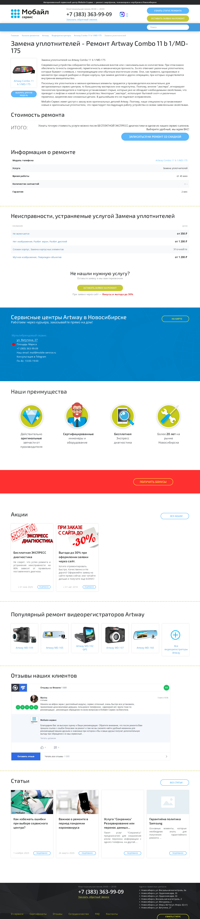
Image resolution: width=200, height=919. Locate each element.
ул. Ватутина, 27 (27, 340)
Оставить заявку (168, 18)
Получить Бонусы (153, 481)
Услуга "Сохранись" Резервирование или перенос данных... (119, 823)
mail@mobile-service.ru (43, 352)
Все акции (173, 516)
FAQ (97, 913)
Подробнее (44, 587)
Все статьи (173, 782)
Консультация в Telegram (31, 356)
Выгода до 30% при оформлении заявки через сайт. (73, 557)
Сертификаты (38, 913)
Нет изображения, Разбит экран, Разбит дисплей (40, 241)
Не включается (21, 233)
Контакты (112, 913)
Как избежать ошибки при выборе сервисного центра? (30, 823)
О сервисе (17, 913)
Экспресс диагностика (123, 438)
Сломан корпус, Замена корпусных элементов (38, 249)
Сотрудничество (79, 913)
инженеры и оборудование (78, 438)
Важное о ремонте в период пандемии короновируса (73, 823)
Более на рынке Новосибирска (168, 438)
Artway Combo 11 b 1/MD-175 (172, 160)
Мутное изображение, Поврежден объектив (37, 257)
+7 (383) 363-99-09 (89, 14)
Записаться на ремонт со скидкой (155, 136)
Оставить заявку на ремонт (100, 288)
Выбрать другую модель (23, 93)
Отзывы (57, 913)
